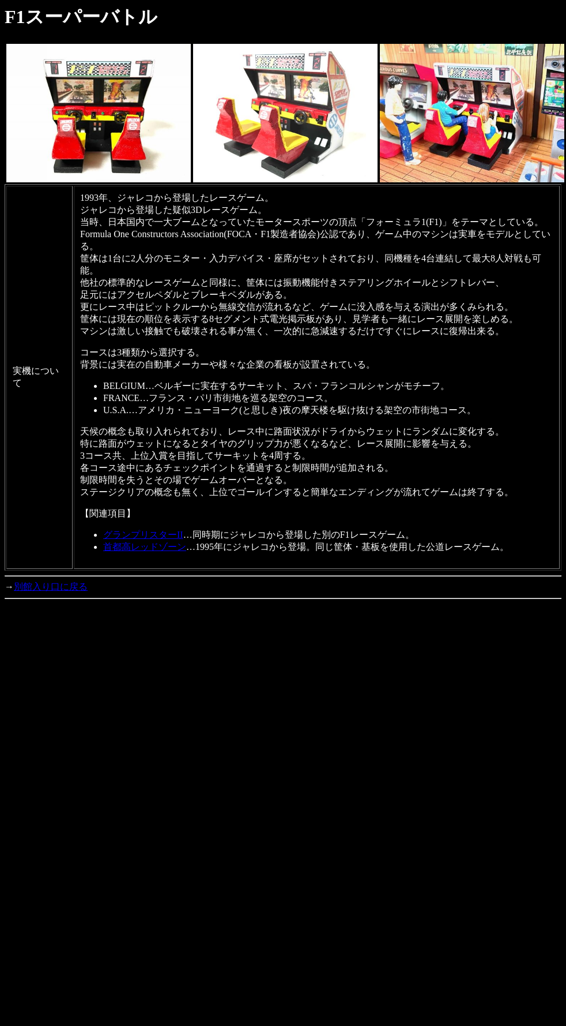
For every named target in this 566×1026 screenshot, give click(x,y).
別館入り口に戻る (51, 586)
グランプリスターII (143, 535)
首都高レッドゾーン (144, 547)
